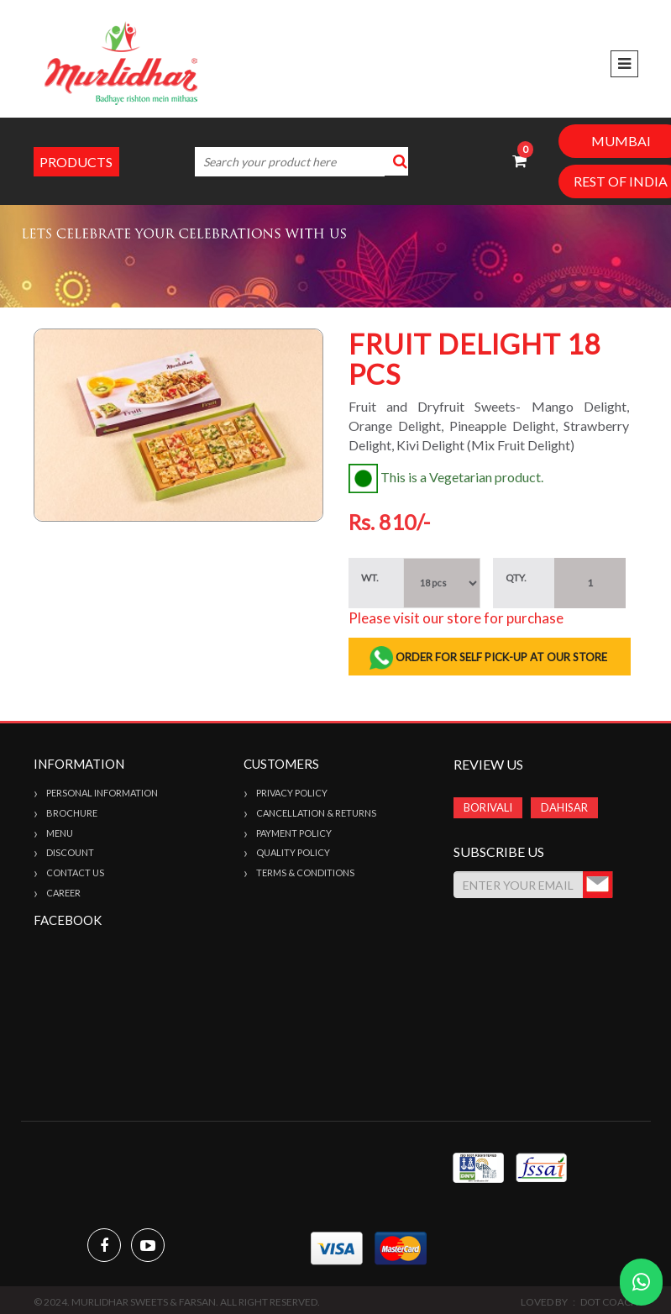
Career (63, 892)
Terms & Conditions (305, 872)
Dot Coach (609, 1302)
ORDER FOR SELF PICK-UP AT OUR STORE (489, 658)
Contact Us (75, 872)
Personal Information (102, 792)
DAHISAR (564, 807)
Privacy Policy (292, 792)
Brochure (71, 812)
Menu (59, 833)
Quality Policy (293, 852)
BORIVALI (488, 807)
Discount (70, 852)
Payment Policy (294, 833)
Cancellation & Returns (316, 812)
